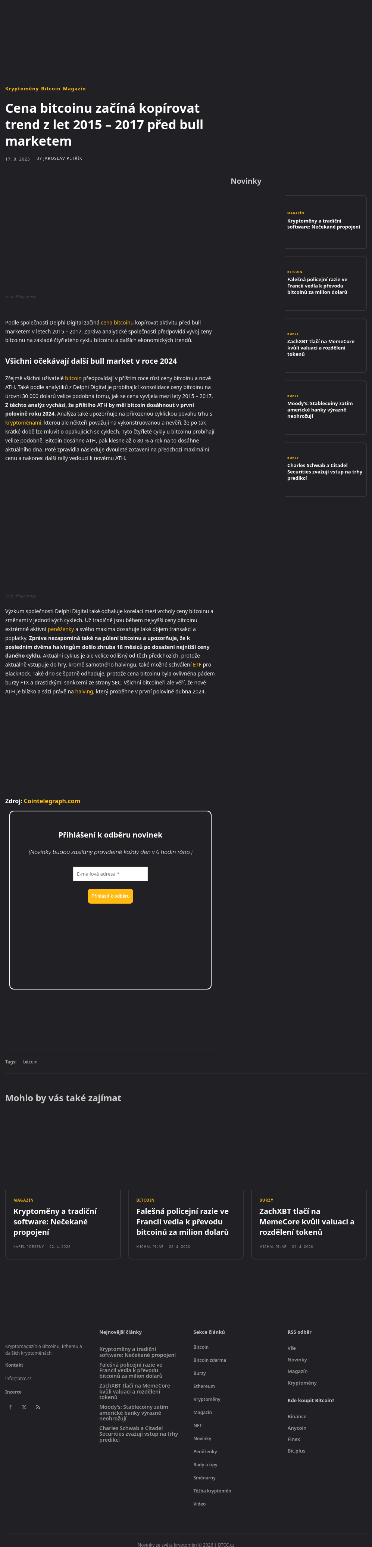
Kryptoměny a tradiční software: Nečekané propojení (320, 223)
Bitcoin (50, 88)
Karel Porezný (28, 1231)
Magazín (74, 88)
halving (84, 691)
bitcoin (73, 378)
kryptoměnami (23, 422)
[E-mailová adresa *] (110, 874)
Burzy (293, 339)
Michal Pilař (150, 1239)
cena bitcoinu (117, 322)
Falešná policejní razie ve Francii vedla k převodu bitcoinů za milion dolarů (322, 285)
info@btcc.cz (18, 1371)
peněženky (61, 629)
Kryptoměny (22, 88)
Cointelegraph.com (52, 801)
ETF (197, 664)
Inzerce (13, 1385)
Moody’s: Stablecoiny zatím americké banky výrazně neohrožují (325, 409)
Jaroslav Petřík (62, 158)
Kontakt (14, 1358)
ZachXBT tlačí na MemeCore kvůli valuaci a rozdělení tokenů (321, 347)
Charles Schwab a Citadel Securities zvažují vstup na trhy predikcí (323, 471)
